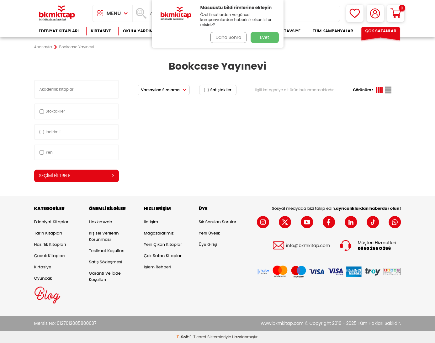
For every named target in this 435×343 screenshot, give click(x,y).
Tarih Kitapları (48, 233)
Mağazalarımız (159, 233)
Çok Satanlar (380, 31)
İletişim (151, 222)
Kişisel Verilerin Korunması (104, 236)
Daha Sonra (228, 37)
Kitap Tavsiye (285, 31)
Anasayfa (43, 47)
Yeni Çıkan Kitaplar (163, 244)
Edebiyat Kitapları (59, 31)
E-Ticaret (197, 337)
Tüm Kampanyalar (333, 31)
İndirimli (50, 132)
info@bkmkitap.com (308, 246)
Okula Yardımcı (140, 31)
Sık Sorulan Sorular (217, 222)
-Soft (183, 337)
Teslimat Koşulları (107, 251)
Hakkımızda (100, 222)
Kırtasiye (101, 31)
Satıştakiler (217, 89)
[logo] (57, 13)
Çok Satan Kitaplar (163, 256)
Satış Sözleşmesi (105, 262)
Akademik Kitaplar (57, 89)
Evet (264, 37)
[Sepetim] (395, 13)
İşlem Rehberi (157, 267)
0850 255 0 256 (374, 248)
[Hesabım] (375, 13)
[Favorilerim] (354, 13)
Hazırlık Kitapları (50, 244)
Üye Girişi (208, 244)
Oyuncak (43, 278)
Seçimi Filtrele (76, 176)
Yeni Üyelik (209, 233)
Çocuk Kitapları (49, 256)
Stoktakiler (52, 111)
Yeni (47, 152)
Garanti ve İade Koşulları (105, 276)
